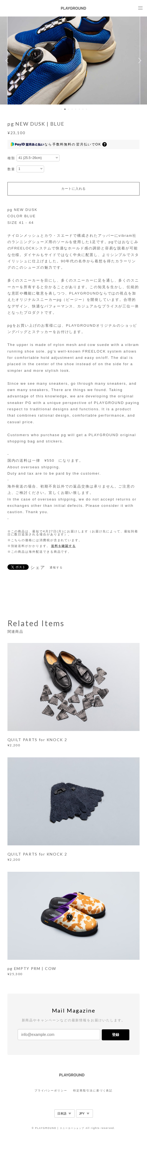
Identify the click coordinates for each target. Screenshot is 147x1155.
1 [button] (61, 109)
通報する (56, 567)
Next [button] (138, 60)
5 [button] (75, 109)
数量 (11, 169)
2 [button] (65, 109)
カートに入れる (73, 189)
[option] (73, 60)
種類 (11, 158)
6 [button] (79, 109)
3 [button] (68, 109)
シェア (37, 567)
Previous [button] (8, 60)
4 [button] (72, 109)
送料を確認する (63, 546)
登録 (115, 1035)
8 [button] (86, 109)
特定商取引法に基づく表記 (93, 1090)
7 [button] (83, 109)
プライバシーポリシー (50, 1090)
